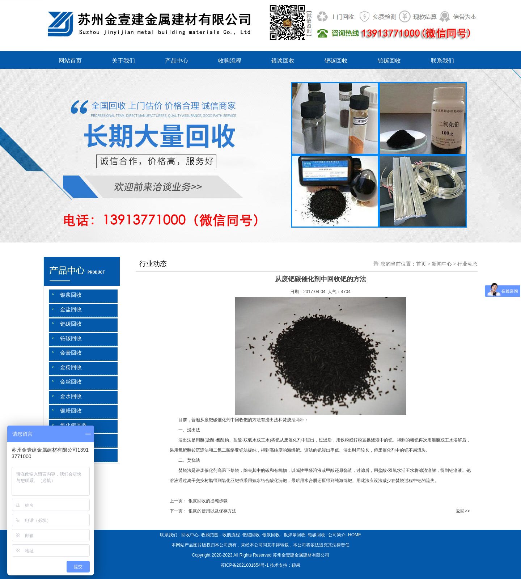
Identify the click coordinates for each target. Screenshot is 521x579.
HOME (354, 534)
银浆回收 (283, 61)
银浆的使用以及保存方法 (212, 511)
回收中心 (190, 534)
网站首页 (70, 61)
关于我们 (123, 61)
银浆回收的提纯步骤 (208, 500)
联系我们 (442, 61)
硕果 (296, 565)
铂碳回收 (389, 61)
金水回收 (71, 396)
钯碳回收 (336, 61)
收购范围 (210, 534)
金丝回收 (71, 382)
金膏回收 (71, 353)
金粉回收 (71, 367)
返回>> (463, 511)
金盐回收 (71, 309)
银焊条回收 (294, 534)
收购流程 (229, 61)
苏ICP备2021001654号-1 (245, 565)
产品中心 (176, 61)
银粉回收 (71, 411)
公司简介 (337, 534)
